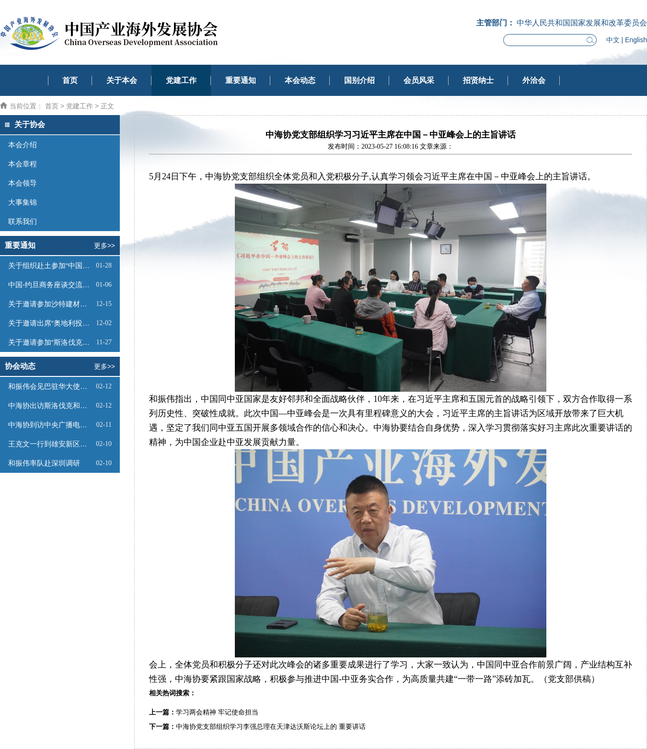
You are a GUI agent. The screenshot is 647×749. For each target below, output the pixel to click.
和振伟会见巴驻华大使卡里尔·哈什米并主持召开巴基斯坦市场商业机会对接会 (50, 386)
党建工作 (181, 80)
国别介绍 (359, 80)
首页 (70, 80)
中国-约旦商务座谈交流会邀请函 (50, 285)
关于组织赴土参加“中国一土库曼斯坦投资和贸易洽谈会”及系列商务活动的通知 (50, 265)
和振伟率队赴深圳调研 (44, 463)
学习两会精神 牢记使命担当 (217, 712)
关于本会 (121, 80)
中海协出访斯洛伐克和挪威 (50, 405)
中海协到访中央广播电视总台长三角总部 (51, 425)
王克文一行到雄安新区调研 (50, 444)
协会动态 (20, 366)
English (636, 40)
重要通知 (240, 80)
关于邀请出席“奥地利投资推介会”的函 (50, 323)
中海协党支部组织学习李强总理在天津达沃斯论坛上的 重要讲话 (271, 726)
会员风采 (419, 80)
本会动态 (300, 80)
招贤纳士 (478, 80)
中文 (613, 40)
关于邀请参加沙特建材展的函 (50, 304)
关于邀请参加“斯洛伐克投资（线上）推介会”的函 (51, 342)
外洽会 (533, 80)
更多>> (104, 245)
